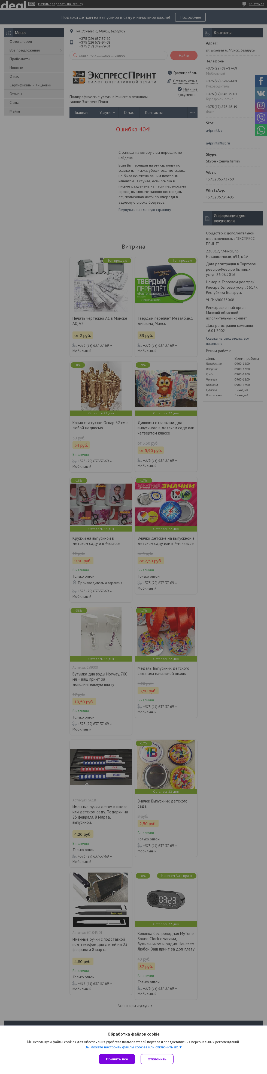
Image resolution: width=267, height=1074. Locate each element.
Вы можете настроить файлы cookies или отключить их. (131, 1047)
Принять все (117, 1059)
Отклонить (157, 1059)
